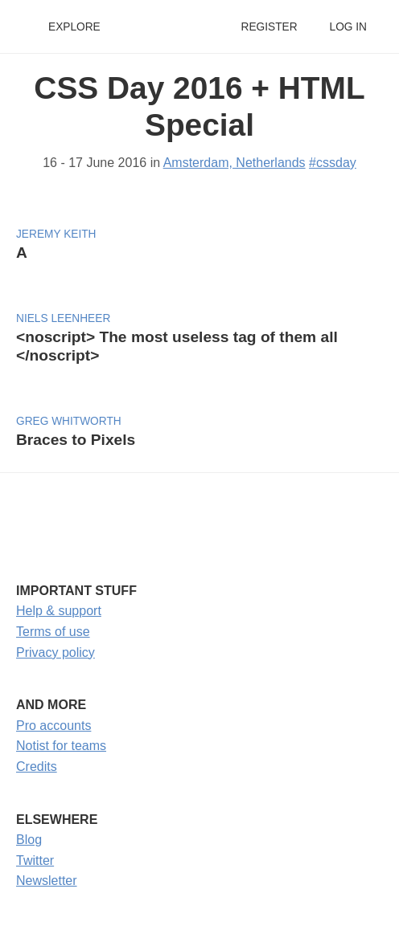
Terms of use (53, 631)
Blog (29, 839)
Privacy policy (55, 652)
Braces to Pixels (75, 439)
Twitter (35, 860)
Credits (36, 766)
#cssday (332, 162)
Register (269, 27)
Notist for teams (61, 745)
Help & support (58, 611)
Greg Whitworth (68, 421)
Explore (74, 27)
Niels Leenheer (63, 318)
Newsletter (46, 880)
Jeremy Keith (56, 234)
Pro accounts (53, 725)
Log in (348, 27)
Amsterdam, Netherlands (234, 162)
